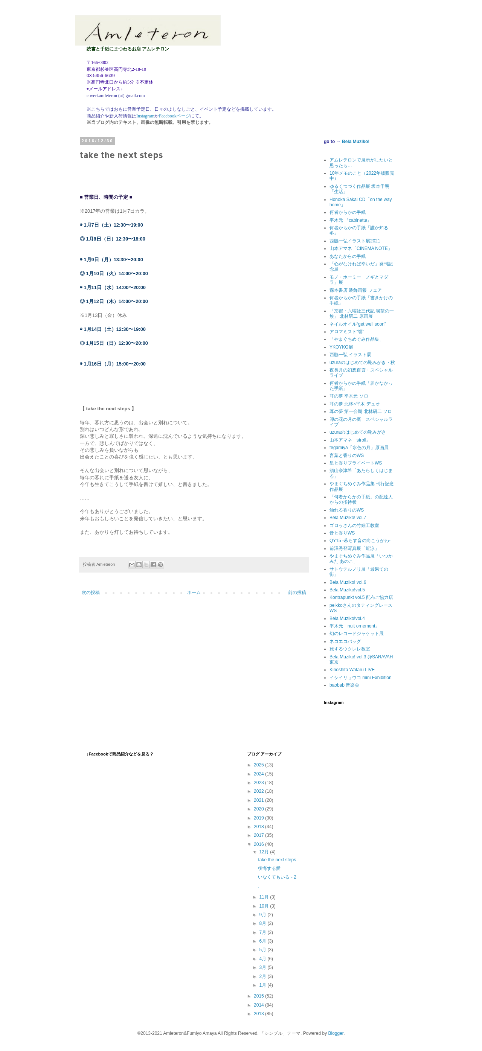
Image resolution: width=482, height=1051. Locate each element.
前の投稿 (297, 592)
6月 (263, 941)
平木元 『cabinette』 (350, 220)
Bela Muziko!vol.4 (347, 618)
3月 (263, 967)
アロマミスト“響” (346, 331)
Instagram (145, 116)
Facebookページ (174, 116)
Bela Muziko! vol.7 (347, 517)
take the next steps (277, 859)
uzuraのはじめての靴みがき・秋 (362, 362)
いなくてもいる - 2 (277, 877)
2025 (259, 765)
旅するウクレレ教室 (349, 649)
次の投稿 (91, 592)
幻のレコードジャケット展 (356, 633)
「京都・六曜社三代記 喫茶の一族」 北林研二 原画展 (361, 313)
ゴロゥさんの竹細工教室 (354, 525)
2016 (259, 844)
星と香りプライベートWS (355, 463)
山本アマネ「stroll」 (350, 440)
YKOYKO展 (341, 347)
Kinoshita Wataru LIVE (352, 669)
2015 (259, 996)
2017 (259, 835)
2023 (259, 782)
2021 (259, 800)
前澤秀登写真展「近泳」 (354, 548)
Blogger (336, 1033)
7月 (263, 932)
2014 (259, 1005)
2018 (259, 826)
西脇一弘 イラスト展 (350, 354)
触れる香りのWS (346, 510)
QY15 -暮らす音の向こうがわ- (359, 540)
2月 (263, 976)
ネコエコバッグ (345, 641)
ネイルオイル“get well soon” (357, 324)
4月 (263, 958)
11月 (264, 897)
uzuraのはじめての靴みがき (357, 432)
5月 (263, 949)
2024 (259, 774)
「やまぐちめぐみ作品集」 (356, 339)
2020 (259, 809)
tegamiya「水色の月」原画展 (359, 447)
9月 (263, 914)
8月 (263, 923)
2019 (259, 818)
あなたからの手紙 (347, 256)
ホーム (194, 592)
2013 (259, 1013)
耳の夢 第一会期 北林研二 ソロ (360, 411)
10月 (264, 906)
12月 (264, 852)
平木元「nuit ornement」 (354, 626)
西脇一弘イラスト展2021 (354, 241)
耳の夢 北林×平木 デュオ (354, 404)
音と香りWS (342, 533)
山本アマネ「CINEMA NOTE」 (360, 248)
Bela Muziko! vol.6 (347, 582)
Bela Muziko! (355, 141)
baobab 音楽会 (344, 685)
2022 (259, 791)
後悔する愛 (269, 868)
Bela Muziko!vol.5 (347, 590)
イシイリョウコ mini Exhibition (360, 677)
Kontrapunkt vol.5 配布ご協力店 (361, 597)
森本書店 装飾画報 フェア (355, 290)
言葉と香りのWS (346, 455)
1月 (263, 985)
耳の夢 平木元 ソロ (348, 396)
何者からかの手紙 (347, 212)
